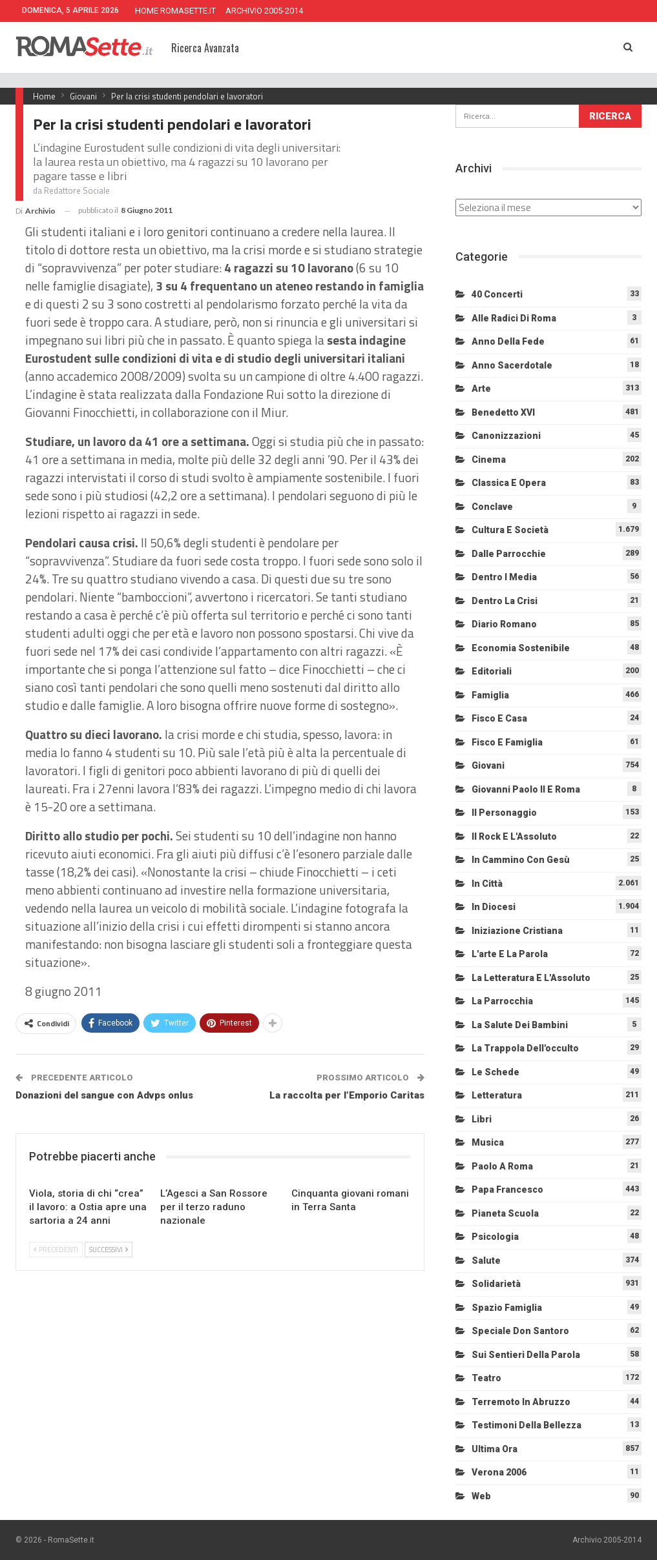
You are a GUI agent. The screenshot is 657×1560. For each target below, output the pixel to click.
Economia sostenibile (521, 648)
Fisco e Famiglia (507, 742)
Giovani (488, 765)
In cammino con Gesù (521, 860)
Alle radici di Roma (514, 318)
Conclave (492, 506)
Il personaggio (504, 812)
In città (487, 883)
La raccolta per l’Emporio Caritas (346, 1095)
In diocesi (494, 907)
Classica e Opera (509, 483)
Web (481, 1496)
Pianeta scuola (505, 1213)
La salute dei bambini (520, 1025)
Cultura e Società (510, 530)
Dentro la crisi (504, 601)
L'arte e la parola (510, 954)
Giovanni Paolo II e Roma (526, 789)
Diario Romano (504, 624)
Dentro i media (504, 577)
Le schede (495, 1072)
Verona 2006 (499, 1472)
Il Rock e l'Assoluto (514, 836)
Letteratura (497, 1095)
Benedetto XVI (503, 412)
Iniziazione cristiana (517, 931)
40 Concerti (497, 294)
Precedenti (56, 1249)
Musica (488, 1142)
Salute (486, 1260)
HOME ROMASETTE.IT (175, 10)
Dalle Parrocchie (509, 554)
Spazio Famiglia (507, 1307)
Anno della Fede (508, 341)
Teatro (486, 1378)
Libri (482, 1119)
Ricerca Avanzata (205, 48)
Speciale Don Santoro (520, 1331)
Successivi (108, 1249)
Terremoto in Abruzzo (521, 1402)
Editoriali (492, 671)
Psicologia (495, 1236)
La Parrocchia (502, 1001)
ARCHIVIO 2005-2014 (264, 10)
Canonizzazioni (506, 436)
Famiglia (490, 695)
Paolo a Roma (502, 1166)
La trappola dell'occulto (525, 1048)
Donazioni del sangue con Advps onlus (104, 1095)
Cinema (489, 459)
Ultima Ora (494, 1449)
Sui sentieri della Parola (526, 1355)
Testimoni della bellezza (526, 1425)
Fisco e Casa (499, 718)
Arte (481, 388)
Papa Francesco (507, 1189)
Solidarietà (496, 1284)
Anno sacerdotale (512, 365)
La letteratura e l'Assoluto (531, 978)
